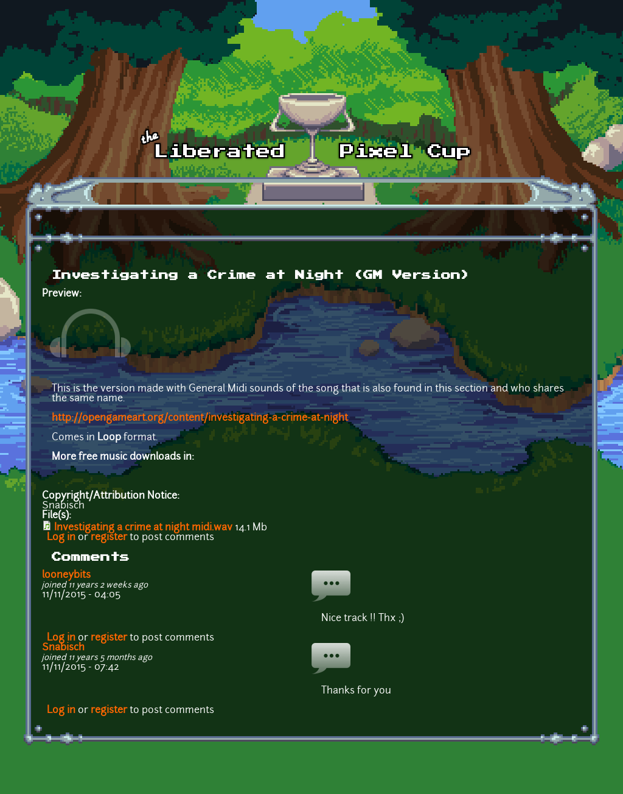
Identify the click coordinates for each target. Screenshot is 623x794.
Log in (61, 538)
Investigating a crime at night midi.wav (143, 528)
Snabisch (63, 648)
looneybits (66, 575)
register (109, 538)
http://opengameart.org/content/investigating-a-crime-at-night (200, 418)
